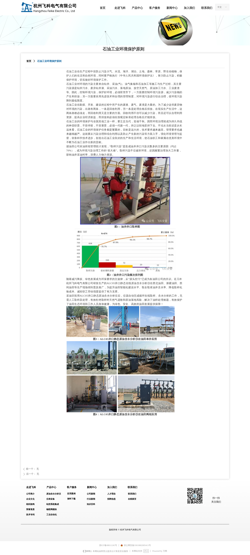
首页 (28, 61)
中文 (220, 7)
